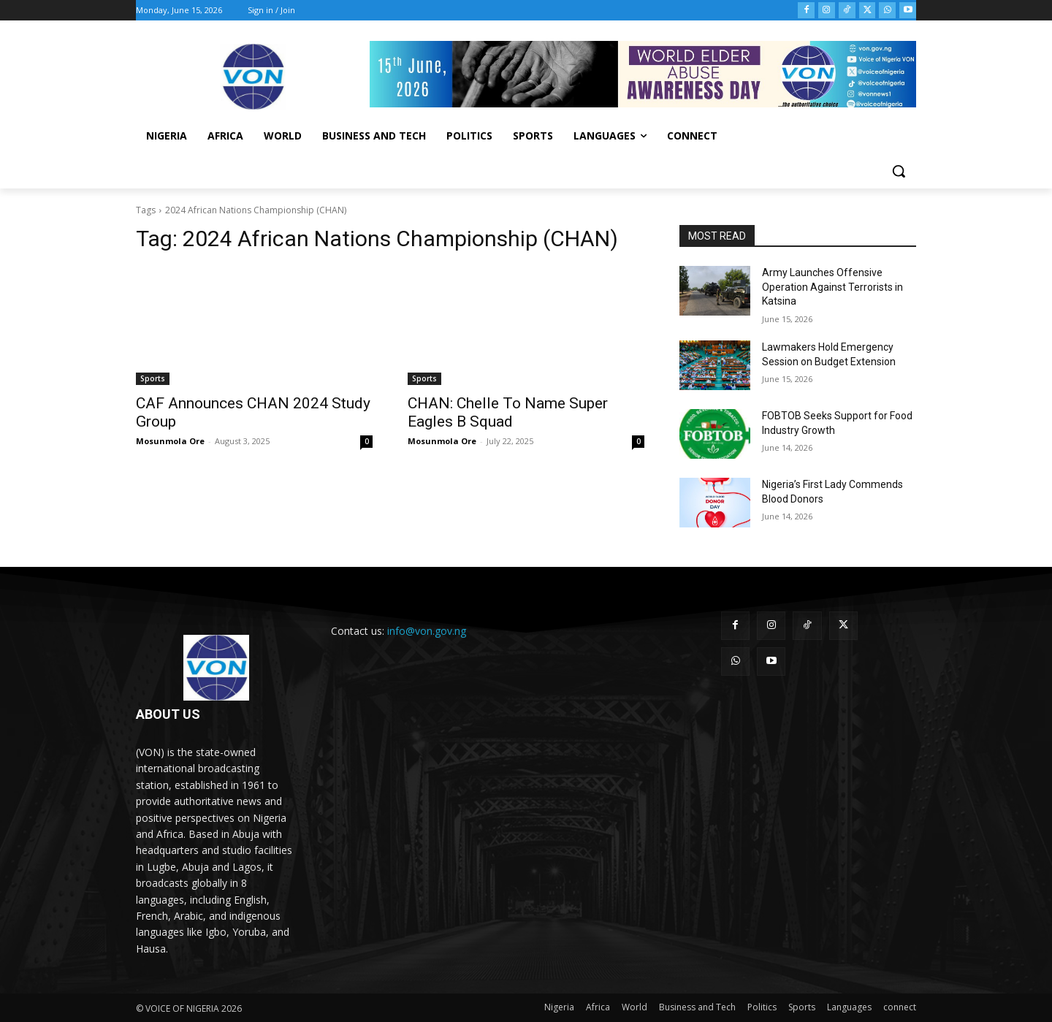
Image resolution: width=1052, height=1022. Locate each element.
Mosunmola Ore (170, 440)
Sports (152, 378)
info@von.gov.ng (426, 631)
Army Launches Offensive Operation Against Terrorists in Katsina (832, 287)
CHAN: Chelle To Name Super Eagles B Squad (508, 412)
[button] (898, 170)
